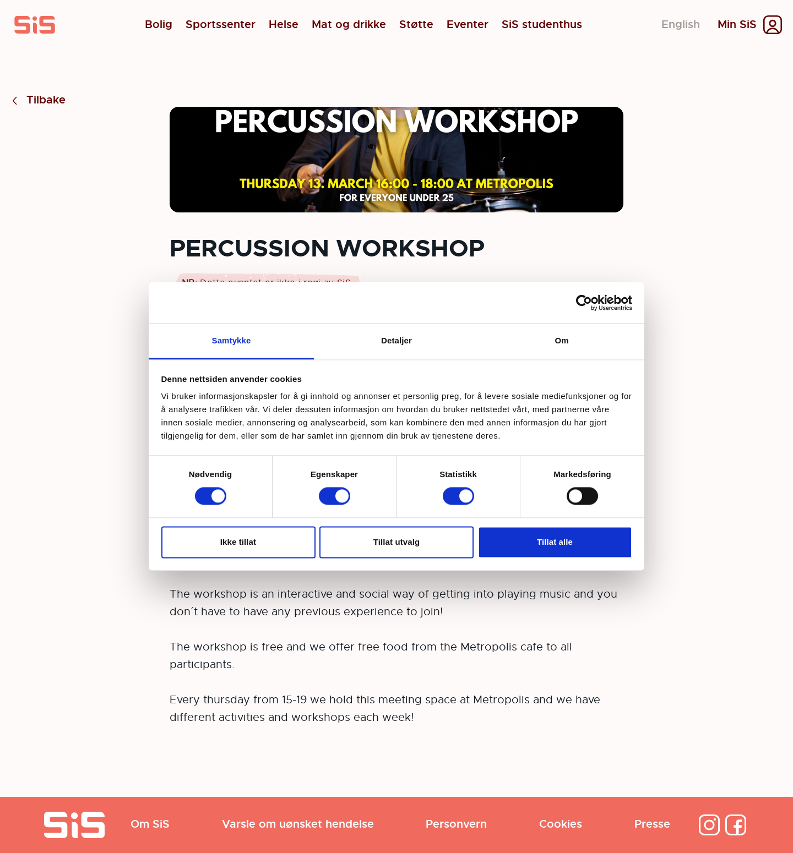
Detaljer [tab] (396, 340)
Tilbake (37, 100)
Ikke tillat (238, 541)
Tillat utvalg (396, 541)
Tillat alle (555, 541)
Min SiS (737, 24)
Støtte (416, 24)
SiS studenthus (542, 24)
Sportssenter (221, 24)
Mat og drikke (349, 24)
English (680, 24)
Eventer (467, 24)
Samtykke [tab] (231, 340)
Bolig (158, 24)
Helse (283, 24)
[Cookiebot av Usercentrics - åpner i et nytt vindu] (584, 302)
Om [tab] (561, 340)
